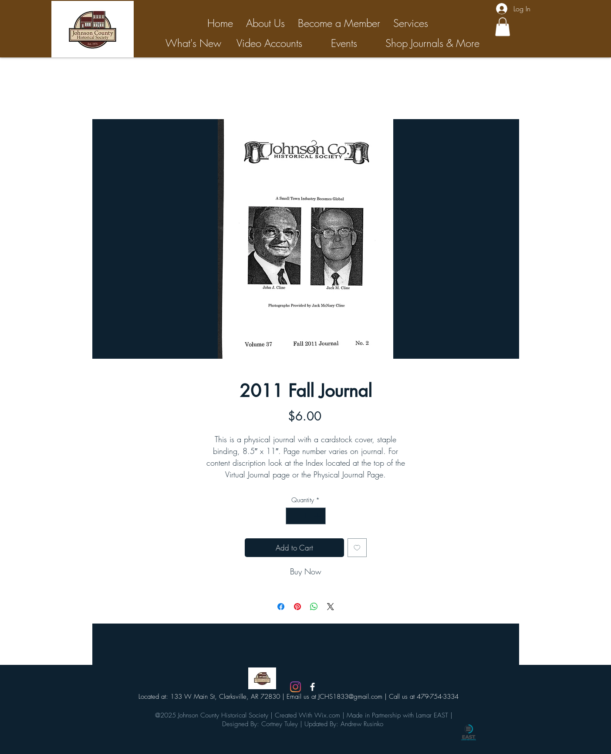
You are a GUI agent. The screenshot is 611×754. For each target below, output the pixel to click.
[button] (502, 26)
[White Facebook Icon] (312, 686)
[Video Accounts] (269, 43)
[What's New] (193, 43)
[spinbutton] (305, 516)
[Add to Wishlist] (357, 547)
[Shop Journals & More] (432, 43)
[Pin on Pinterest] (297, 606)
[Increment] (318, 516)
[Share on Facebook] (281, 606)
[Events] (344, 43)
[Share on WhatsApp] (314, 606)
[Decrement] (293, 516)
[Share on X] (330, 606)
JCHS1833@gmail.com (350, 696)
